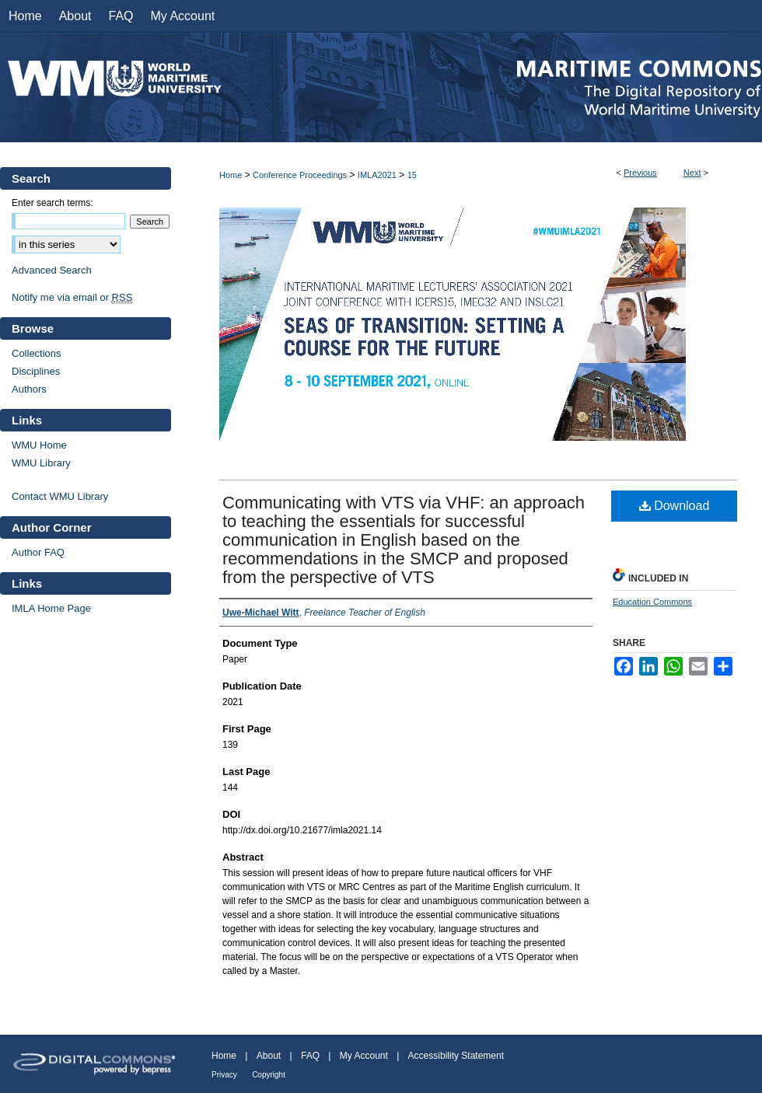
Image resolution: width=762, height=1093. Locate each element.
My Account (364, 1055)
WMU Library (41, 463)
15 (412, 175)
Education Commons (652, 601)
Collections (36, 353)
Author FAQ (38, 552)
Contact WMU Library (60, 496)
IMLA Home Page (51, 608)
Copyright (268, 1074)
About (269, 1055)
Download (674, 505)
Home (230, 175)
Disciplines (36, 371)
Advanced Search (52, 270)
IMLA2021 (377, 175)
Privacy (224, 1074)
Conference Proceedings (300, 175)
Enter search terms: (52, 202)
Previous (640, 172)
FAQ (310, 1055)
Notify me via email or (72, 297)
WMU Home (39, 445)
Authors (29, 389)
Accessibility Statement (456, 1055)
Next (692, 172)
